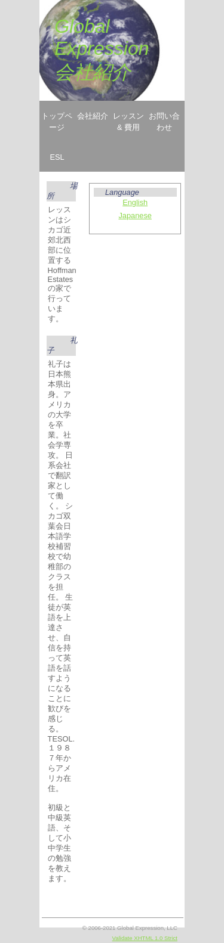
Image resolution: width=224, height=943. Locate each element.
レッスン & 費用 (128, 121)
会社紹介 (92, 115)
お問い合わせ (164, 121)
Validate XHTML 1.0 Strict (144, 938)
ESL (57, 157)
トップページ (56, 121)
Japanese (135, 215)
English (135, 202)
